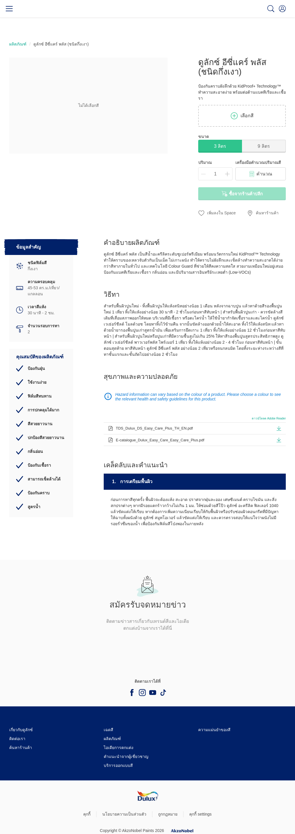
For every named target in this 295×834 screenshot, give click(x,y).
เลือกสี (242, 115)
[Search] (270, 8)
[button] (282, 8)
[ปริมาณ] (215, 173)
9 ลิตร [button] (264, 146)
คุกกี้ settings (200, 814)
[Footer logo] (147, 796)
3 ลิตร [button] (220, 146)
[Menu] (9, 9)
